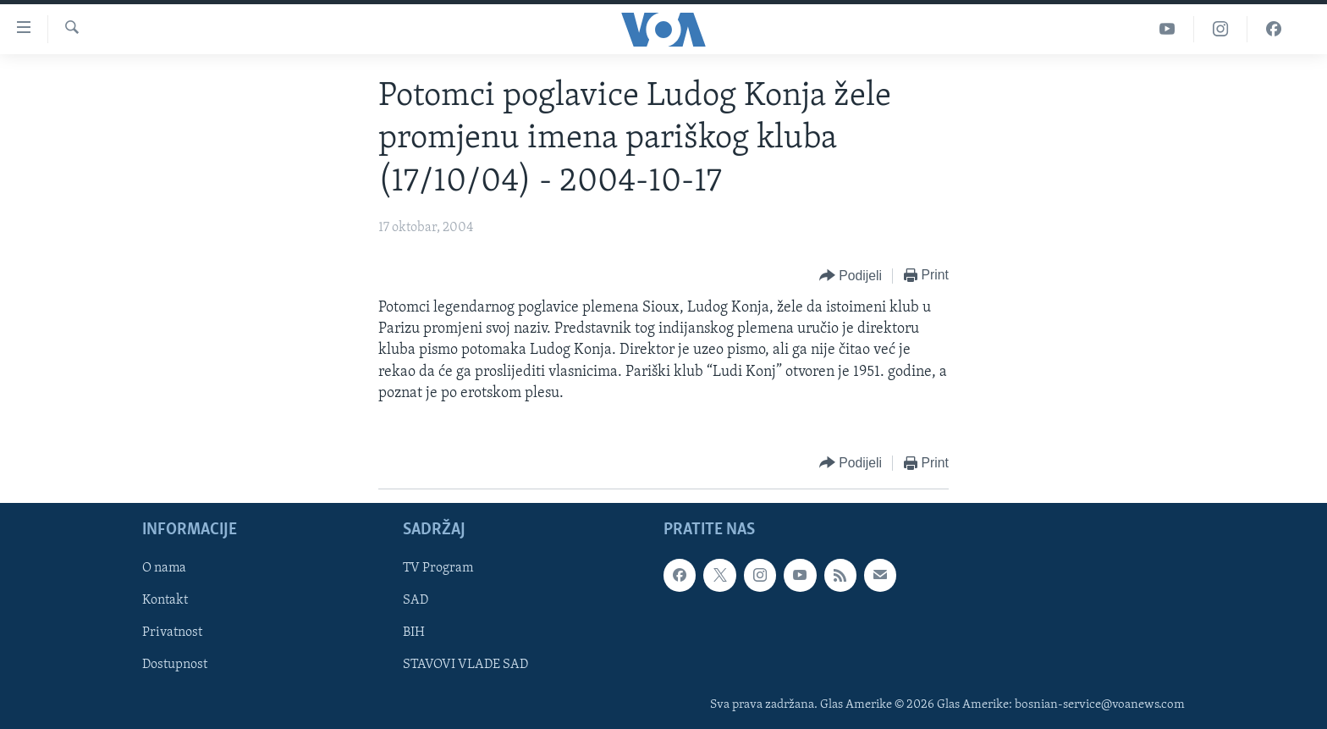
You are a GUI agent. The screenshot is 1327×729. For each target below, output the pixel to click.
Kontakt (165, 601)
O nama (164, 568)
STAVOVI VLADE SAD (465, 665)
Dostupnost (174, 665)
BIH (414, 633)
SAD (415, 601)
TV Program (438, 568)
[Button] (850, 276)
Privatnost (172, 633)
